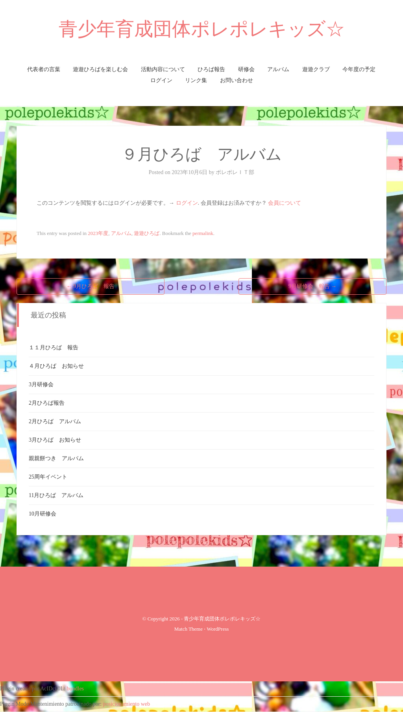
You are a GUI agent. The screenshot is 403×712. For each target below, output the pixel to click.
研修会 (246, 69)
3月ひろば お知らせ (55, 440)
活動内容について (163, 69)
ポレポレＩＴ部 (235, 172)
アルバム (278, 69)
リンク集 (196, 80)
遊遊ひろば (146, 233)
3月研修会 (41, 384)
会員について (284, 203)
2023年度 (98, 233)
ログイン (161, 80)
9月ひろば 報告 (91, 286)
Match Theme (188, 629)
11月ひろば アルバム (56, 495)
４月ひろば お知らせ (56, 366)
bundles (75, 689)
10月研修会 (42, 514)
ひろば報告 (211, 69)
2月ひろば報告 (47, 403)
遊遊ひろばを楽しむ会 (100, 69)
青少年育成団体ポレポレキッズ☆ (202, 28)
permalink (202, 233)
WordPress (218, 629)
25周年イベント (48, 477)
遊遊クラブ (316, 69)
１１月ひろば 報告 (53, 347)
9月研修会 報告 (312, 286)
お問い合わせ (236, 80)
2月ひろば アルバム (55, 421)
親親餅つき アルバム (56, 458)
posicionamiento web (126, 704)
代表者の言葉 (43, 69)
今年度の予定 (358, 69)
